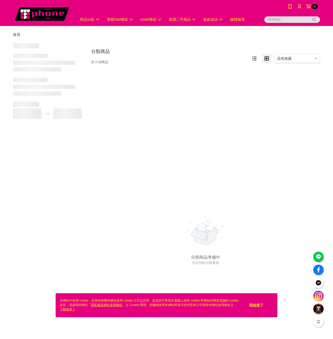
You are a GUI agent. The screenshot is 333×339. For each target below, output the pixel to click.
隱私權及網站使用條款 (106, 305)
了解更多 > (67, 309)
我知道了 (256, 305)
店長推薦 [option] (284, 58)
